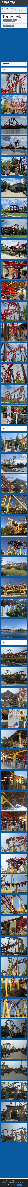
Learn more (13, 1184)
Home (4, 9)
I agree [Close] (19, 1184)
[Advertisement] (14, 44)
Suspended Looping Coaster (9, 21)
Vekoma (15, 19)
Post (6, 26)
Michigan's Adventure (7, 19)
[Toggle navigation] (25, 2)
